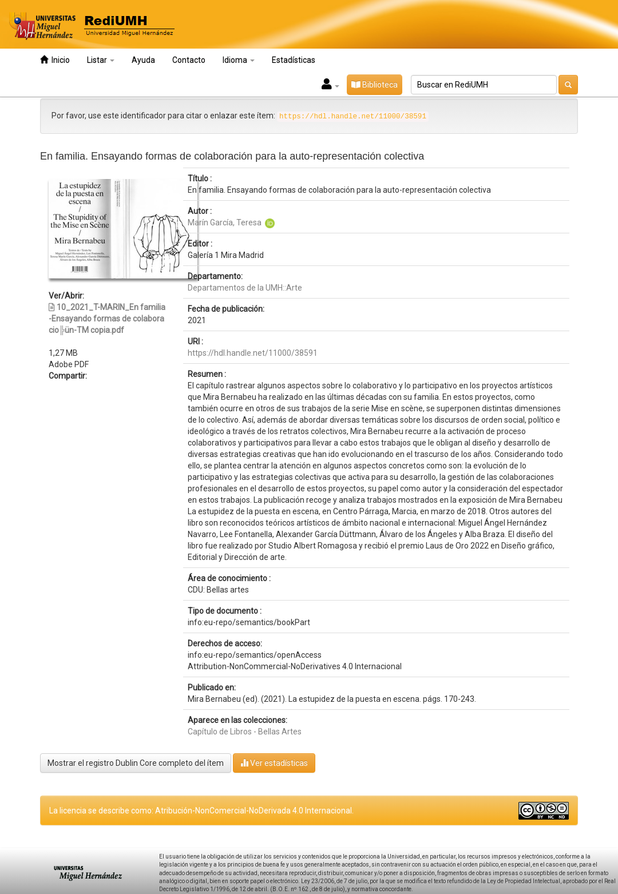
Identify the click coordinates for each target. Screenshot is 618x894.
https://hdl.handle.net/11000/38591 (253, 352)
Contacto (188, 60)
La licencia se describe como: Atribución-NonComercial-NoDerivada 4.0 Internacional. (201, 810)
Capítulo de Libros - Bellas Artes (245, 731)
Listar (100, 60)
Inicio (55, 60)
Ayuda (143, 60)
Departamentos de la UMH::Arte (245, 287)
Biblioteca (374, 84)
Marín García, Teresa (225, 222)
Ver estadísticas (274, 763)
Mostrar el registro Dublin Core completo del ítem (135, 763)
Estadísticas (293, 60)
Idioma (239, 60)
